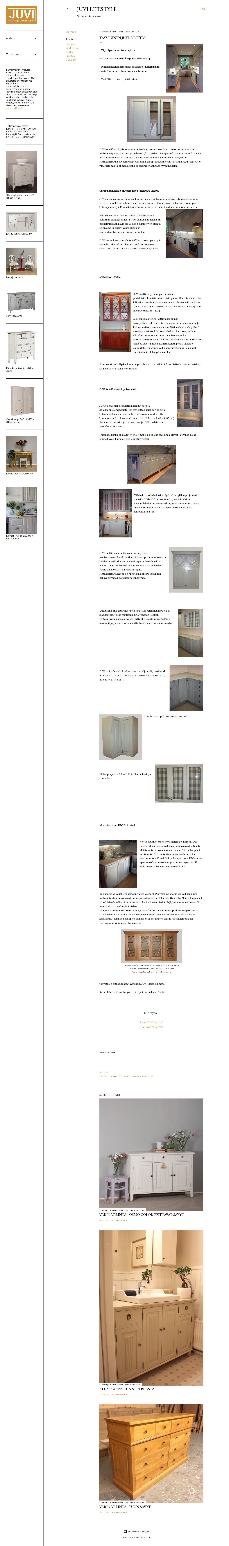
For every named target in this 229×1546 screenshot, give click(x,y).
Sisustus (70, 56)
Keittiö (69, 52)
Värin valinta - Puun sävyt (125, 1506)
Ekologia (70, 44)
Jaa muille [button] (71, 32)
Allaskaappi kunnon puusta (126, 1389)
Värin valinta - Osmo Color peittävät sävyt (141, 1214)
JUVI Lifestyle (96, 9)
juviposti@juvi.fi (14, 108)
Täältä (161, 991)
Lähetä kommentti (119, 1220)
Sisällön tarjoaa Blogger (136, 1531)
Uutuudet (71, 60)
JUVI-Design (72, 48)
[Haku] (203, 9)
